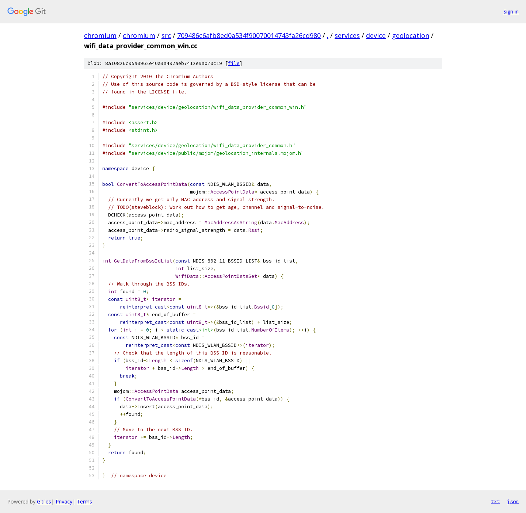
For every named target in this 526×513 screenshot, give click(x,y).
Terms (84, 501)
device (376, 35)
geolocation (410, 35)
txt (495, 501)
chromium (100, 35)
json (513, 501)
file (234, 63)
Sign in (511, 11)
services (347, 35)
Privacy (64, 501)
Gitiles (44, 501)
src (166, 35)
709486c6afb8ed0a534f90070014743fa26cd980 (249, 35)
